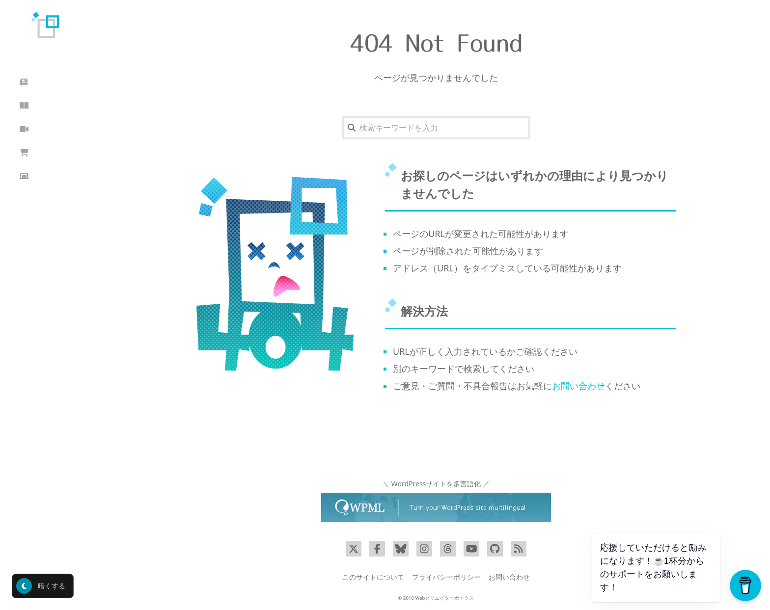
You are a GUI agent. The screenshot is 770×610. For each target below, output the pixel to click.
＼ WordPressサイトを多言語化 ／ (436, 483)
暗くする (40, 586)
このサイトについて (373, 577)
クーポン (42, 176)
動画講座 (42, 129)
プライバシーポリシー (446, 577)
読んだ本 (42, 106)
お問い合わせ (578, 386)
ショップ (42, 153)
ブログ (37, 82)
